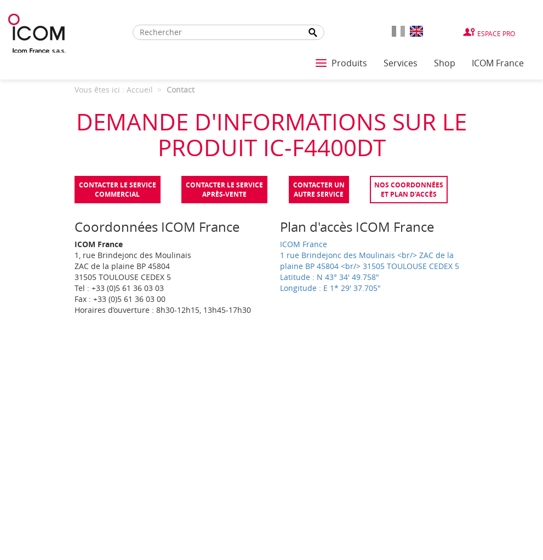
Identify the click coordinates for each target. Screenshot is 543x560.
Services (401, 63)
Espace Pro (496, 33)
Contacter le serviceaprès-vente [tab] (224, 189)
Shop (444, 63)
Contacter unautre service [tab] (319, 189)
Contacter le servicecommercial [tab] (117, 189)
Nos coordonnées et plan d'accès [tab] (408, 189)
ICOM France (498, 63)
